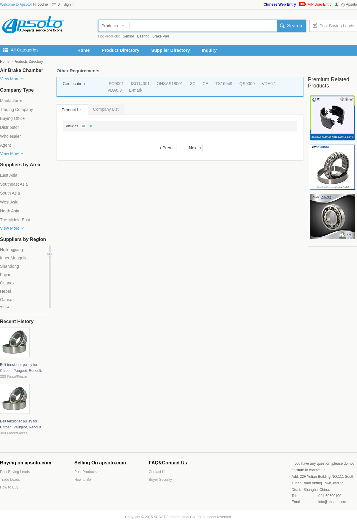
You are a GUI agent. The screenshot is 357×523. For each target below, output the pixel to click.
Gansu (6, 299)
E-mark (135, 90)
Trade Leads (10, 479)
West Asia (9, 202)
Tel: (294, 496)
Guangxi (7, 283)
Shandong (9, 266)
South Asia (10, 193)
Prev (166, 147)
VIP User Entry (319, 4)
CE (205, 83)
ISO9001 (115, 83)
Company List (106, 109)
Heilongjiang (11, 249)
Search (294, 25)
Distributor (9, 127)
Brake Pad (160, 36)
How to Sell (83, 479)
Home (83, 50)
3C (192, 83)
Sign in (69, 4)
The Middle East (15, 219)
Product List (73, 109)
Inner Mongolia (14, 258)
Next (193, 147)
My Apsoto (348, 4)
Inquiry (209, 50)
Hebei (5, 291)
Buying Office (12, 118)
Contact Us (157, 472)
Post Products (85, 472)
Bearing (143, 36)
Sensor (128, 36)
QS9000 (247, 83)
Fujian (5, 274)
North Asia (9, 211)
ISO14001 (140, 83)
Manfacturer (11, 100)
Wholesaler (10, 136)
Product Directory (121, 50)
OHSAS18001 (170, 83)
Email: (296, 502)
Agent (5, 145)
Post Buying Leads (337, 26)
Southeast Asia (14, 184)
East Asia (8, 175)
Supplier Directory (170, 50)
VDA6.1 (269, 83)
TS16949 (223, 83)
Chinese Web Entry (280, 4)
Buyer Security (160, 479)
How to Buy (9, 487)
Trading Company (16, 109)
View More (10, 78)
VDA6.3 (114, 90)
